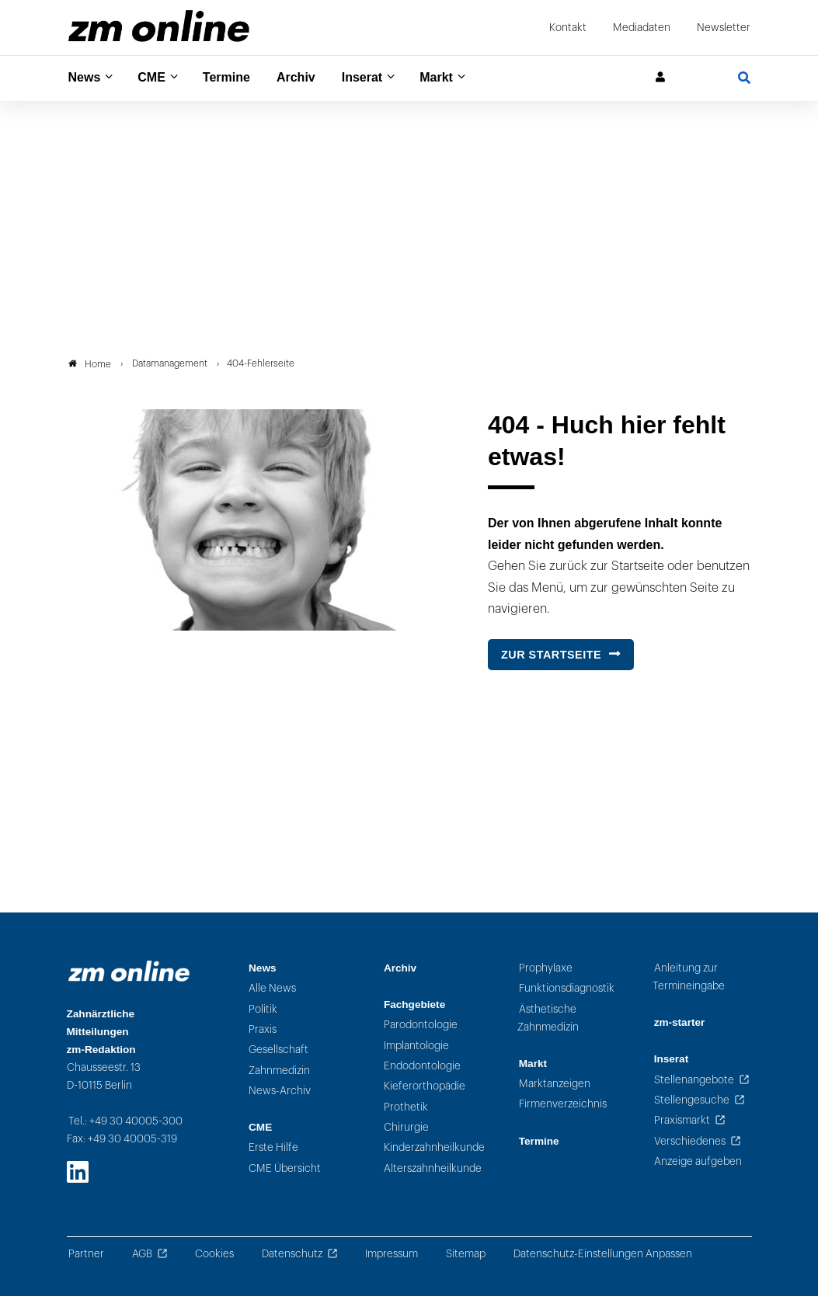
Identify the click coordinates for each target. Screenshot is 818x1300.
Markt (458, 77)
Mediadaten (641, 28)
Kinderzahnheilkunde (434, 1152)
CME (156, 77)
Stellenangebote (694, 1084)
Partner (86, 1258)
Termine (237, 77)
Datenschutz (292, 1258)
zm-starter (679, 1027)
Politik (263, 1013)
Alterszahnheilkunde (433, 1172)
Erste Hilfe (273, 1152)
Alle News (272, 993)
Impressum (391, 1258)
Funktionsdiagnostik (566, 993)
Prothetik (406, 1111)
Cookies (214, 1258)
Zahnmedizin (279, 1074)
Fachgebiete (414, 1009)
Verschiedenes (690, 1145)
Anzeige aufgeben (698, 1165)
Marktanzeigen (554, 1088)
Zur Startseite (551, 659)
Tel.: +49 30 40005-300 (125, 1126)
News (86, 77)
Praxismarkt (682, 1125)
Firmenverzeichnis (563, 1109)
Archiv (310, 77)
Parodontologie (421, 1029)
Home (89, 368)
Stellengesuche (691, 1104)
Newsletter (723, 28)
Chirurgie (406, 1131)
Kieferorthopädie (424, 1091)
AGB (142, 1258)
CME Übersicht (285, 1172)
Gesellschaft (278, 1054)
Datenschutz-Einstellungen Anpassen (602, 1258)
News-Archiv (280, 1095)
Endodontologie (422, 1070)
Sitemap (466, 1258)
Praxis (263, 1033)
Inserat (379, 77)
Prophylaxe (546, 973)
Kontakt (568, 28)
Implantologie (416, 1050)
